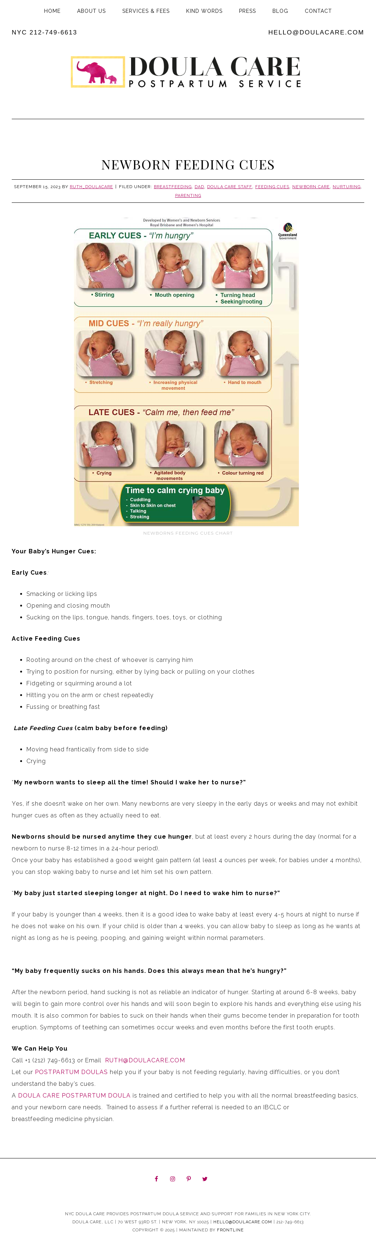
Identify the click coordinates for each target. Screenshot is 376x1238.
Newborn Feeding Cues (188, 164)
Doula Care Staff (229, 186)
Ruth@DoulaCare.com (144, 1060)
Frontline (230, 1230)
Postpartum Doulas (71, 1072)
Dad (199, 186)
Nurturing (347, 186)
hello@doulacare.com (316, 32)
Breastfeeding (173, 186)
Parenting (188, 195)
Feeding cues (272, 186)
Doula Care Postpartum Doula (73, 1095)
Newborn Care (311, 186)
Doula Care (188, 75)
